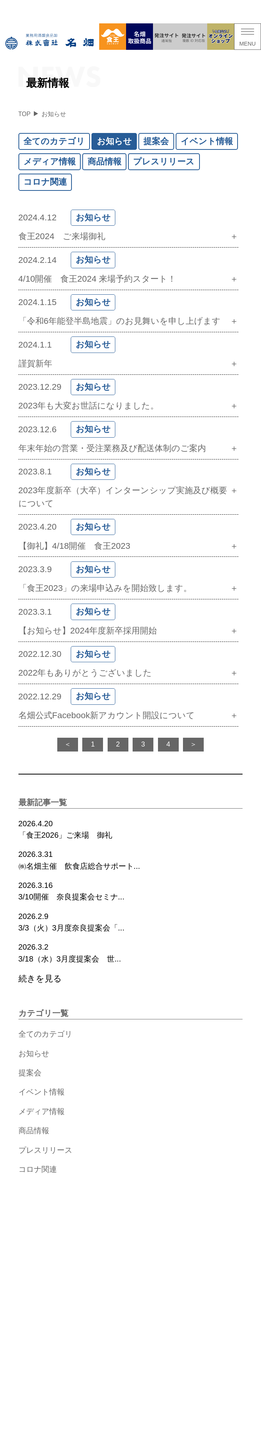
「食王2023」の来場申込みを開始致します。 (105, 588)
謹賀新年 (35, 363)
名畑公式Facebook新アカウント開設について (106, 715)
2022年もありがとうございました (85, 673)
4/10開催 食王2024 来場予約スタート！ (97, 279)
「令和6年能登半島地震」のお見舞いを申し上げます (119, 321)
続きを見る (40, 978)
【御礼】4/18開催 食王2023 (74, 546)
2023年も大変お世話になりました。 (88, 405)
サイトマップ (153, 1438)
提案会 (156, 141)
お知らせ (114, 141)
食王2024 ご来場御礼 (62, 236)
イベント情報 (207, 141)
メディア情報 (49, 161)
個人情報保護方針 (113, 1438)
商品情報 (104, 161)
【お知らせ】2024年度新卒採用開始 (87, 630)
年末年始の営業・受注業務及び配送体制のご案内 (112, 448)
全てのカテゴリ (54, 141)
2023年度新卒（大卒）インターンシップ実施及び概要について (123, 497)
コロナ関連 (45, 182)
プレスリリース (164, 161)
